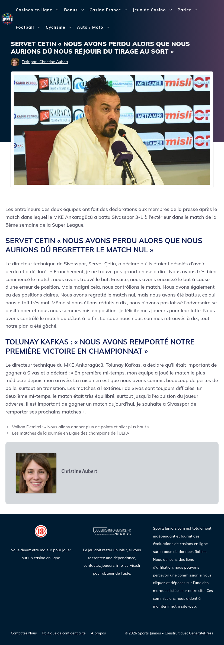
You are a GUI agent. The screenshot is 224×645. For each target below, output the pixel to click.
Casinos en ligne (39, 10)
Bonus (75, 10)
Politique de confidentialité (64, 633)
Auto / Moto (95, 27)
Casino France (109, 10)
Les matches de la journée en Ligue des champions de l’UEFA (70, 433)
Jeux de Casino (154, 10)
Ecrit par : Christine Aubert (45, 61)
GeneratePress (201, 633)
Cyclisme (60, 27)
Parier (189, 10)
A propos (98, 633)
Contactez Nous (24, 633)
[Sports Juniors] (7, 18)
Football (29, 27)
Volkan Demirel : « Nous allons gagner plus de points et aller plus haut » (80, 426)
